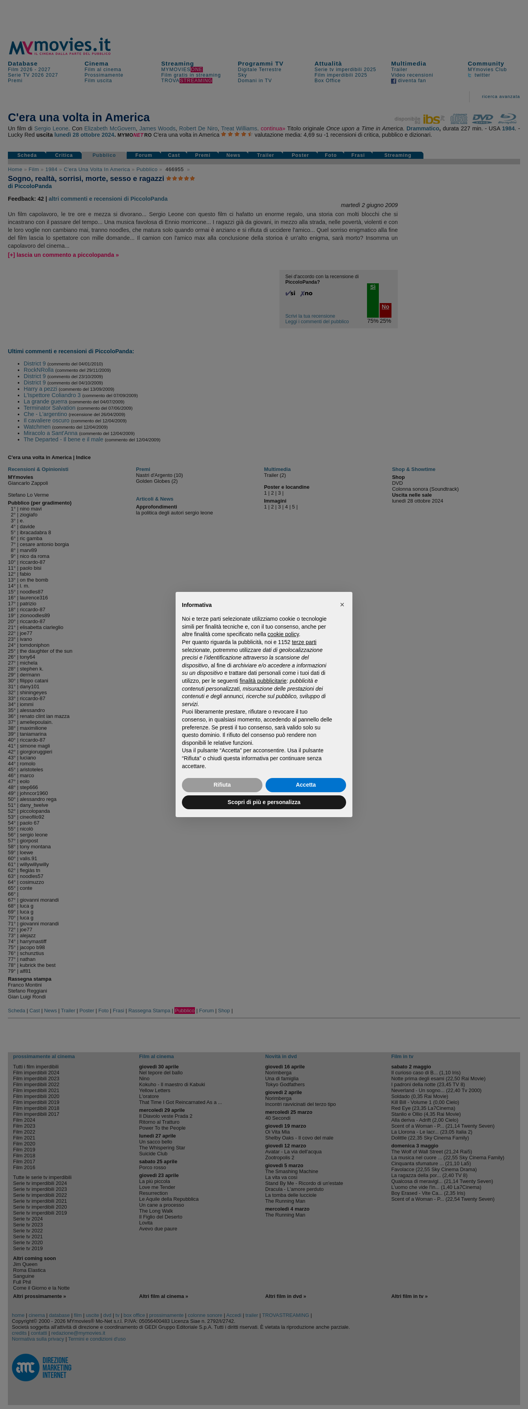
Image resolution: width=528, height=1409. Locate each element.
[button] (342, 604)
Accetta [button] (306, 785)
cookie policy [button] (283, 634)
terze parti (304, 642)
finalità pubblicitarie (263, 681)
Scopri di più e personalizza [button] (264, 802)
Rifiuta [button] (222, 785)
